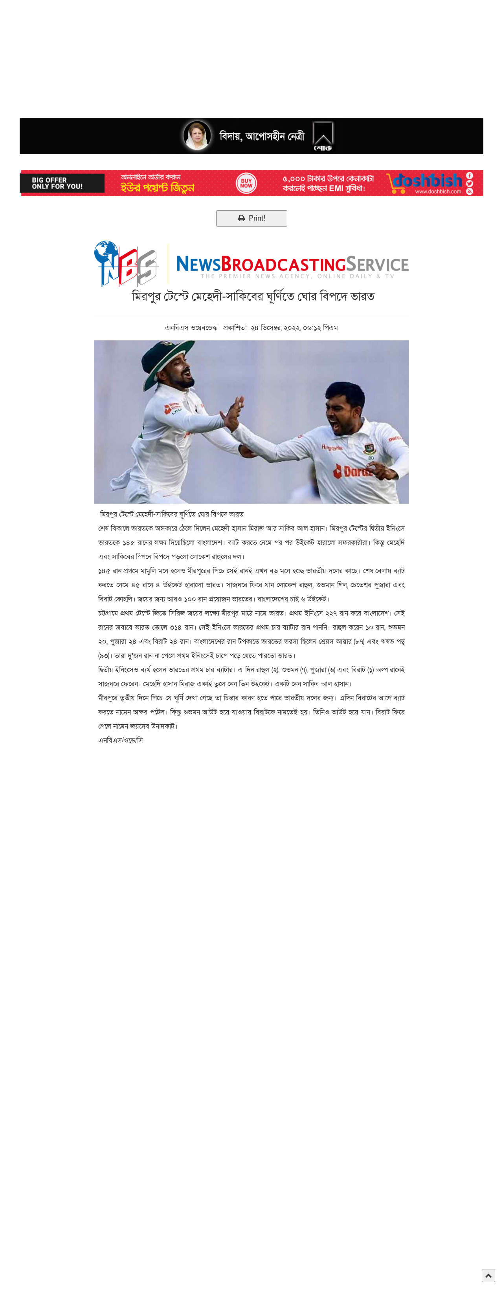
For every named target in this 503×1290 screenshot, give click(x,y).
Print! (251, 218)
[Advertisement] (236, 55)
